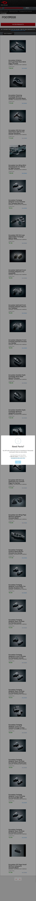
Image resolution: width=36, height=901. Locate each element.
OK (18, 462)
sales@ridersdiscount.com (18, 458)
